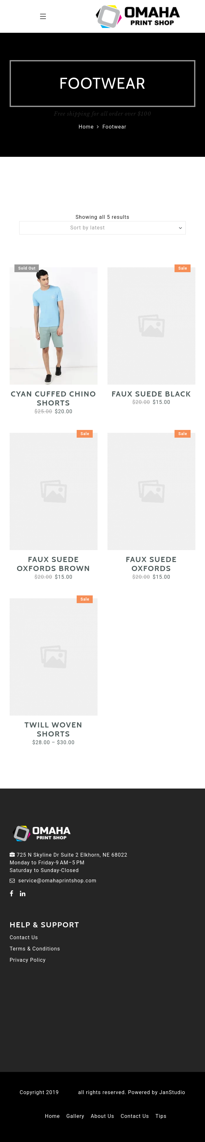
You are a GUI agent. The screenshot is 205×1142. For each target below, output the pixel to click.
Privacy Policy (28, 960)
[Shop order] (102, 227)
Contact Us (24, 937)
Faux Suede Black (151, 393)
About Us (102, 1116)
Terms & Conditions (35, 949)
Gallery (75, 1116)
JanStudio (172, 1092)
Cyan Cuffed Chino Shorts (53, 398)
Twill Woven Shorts (53, 729)
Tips (161, 1116)
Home (86, 127)
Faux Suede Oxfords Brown (53, 564)
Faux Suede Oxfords (151, 564)
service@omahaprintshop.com (57, 881)
